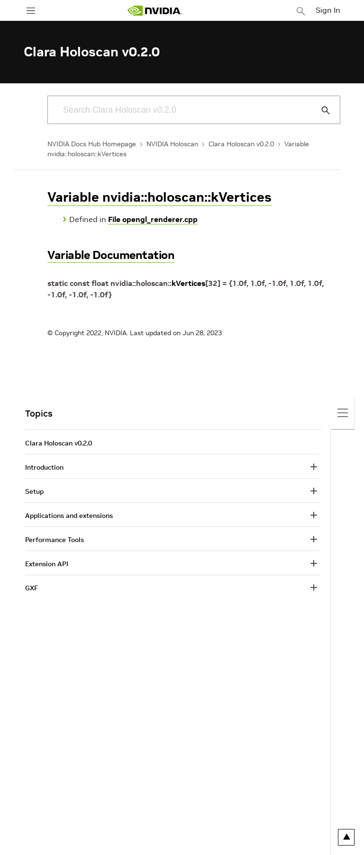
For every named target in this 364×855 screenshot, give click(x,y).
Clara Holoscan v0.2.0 (241, 144)
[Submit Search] (320, 110)
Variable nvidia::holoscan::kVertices (159, 197)
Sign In (328, 10)
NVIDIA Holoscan (172, 144)
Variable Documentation (110, 255)
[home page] (154, 11)
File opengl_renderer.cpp (153, 219)
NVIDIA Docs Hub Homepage (91, 144)
